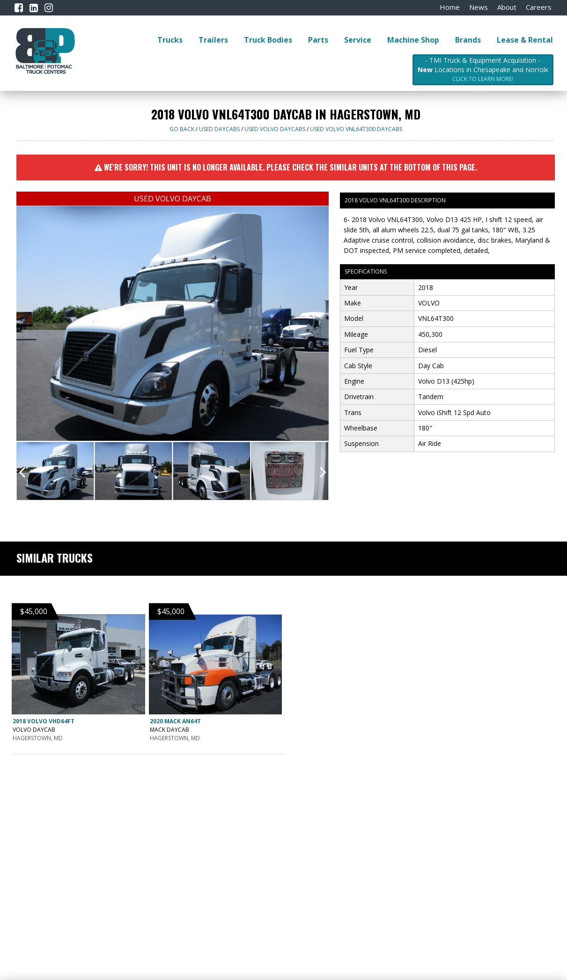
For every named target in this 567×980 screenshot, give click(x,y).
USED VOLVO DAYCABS (274, 129)
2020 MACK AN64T (175, 721)
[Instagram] (48, 7)
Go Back (181, 129)
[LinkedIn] (33, 7)
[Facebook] (19, 7)
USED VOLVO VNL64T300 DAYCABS (356, 129)
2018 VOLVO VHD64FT (43, 721)
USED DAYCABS (219, 129)
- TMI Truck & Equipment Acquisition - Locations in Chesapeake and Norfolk (483, 70)
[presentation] (22, 471)
